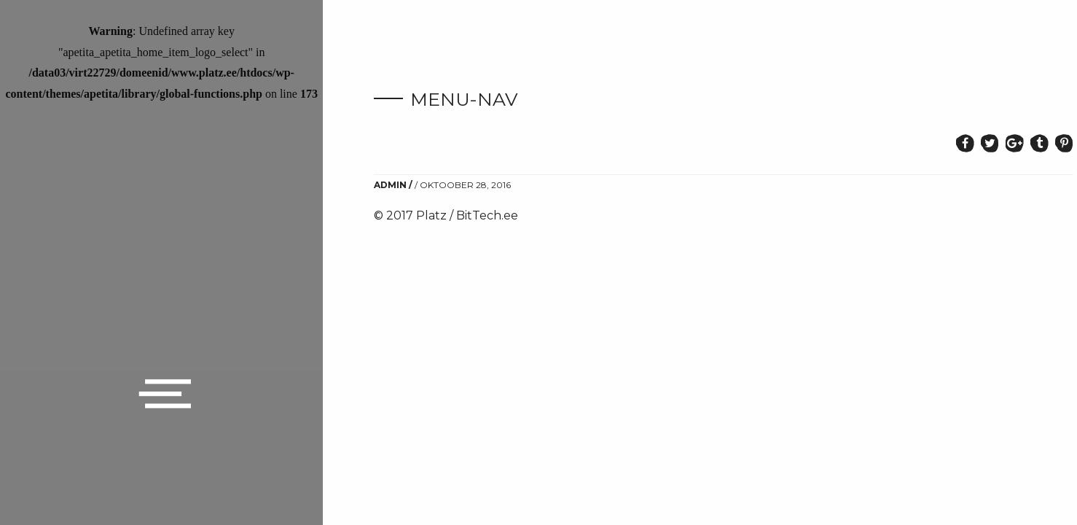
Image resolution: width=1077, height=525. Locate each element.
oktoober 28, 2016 (465, 184)
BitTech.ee (487, 215)
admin (390, 184)
